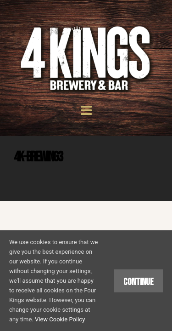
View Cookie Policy (60, 319)
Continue (138, 282)
